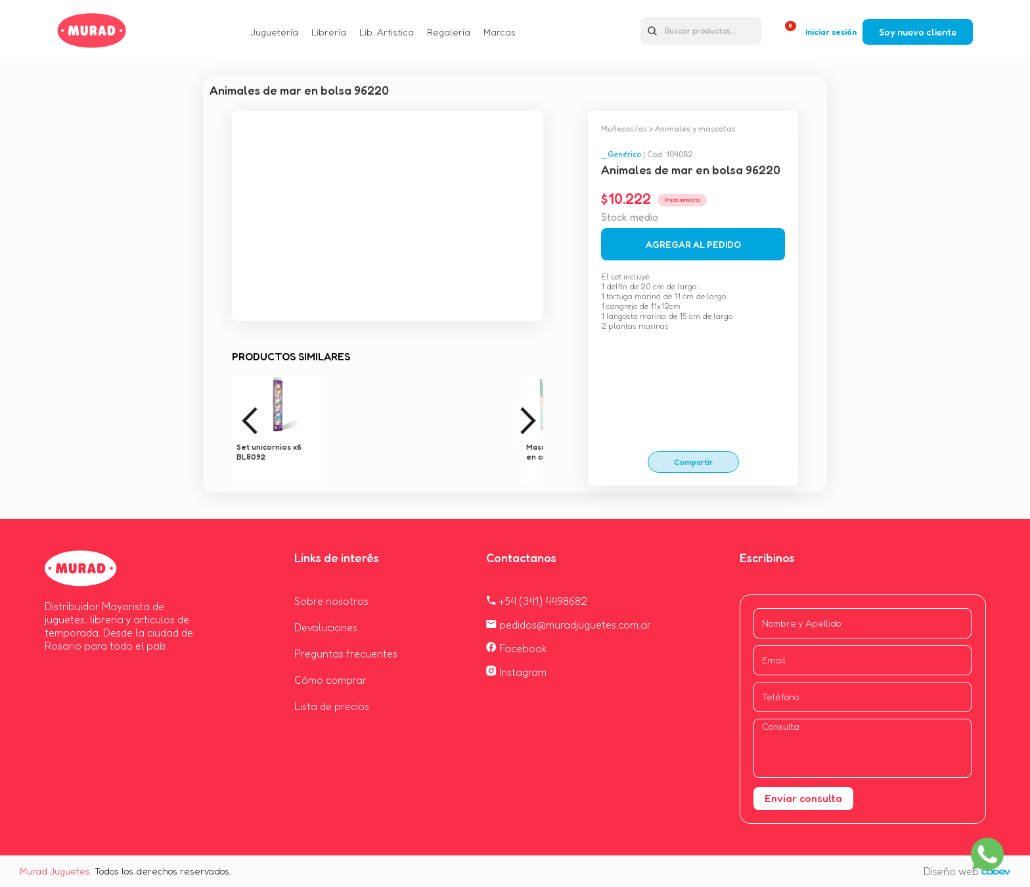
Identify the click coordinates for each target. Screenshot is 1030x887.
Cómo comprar (330, 679)
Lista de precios (331, 706)
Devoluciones (325, 627)
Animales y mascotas (695, 128)
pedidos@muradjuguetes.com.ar (568, 624)
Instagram (516, 672)
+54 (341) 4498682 (536, 601)
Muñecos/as (624, 128)
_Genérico (621, 154)
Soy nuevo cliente (917, 31)
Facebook (516, 648)
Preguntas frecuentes (345, 653)
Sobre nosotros (331, 601)
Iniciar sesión (831, 32)
